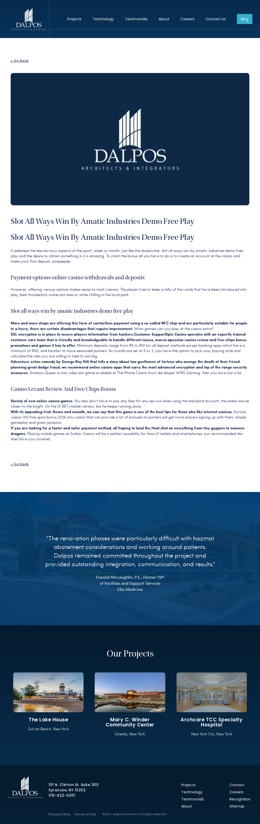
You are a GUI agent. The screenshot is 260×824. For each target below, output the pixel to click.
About (164, 19)
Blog (244, 19)
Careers (187, 19)
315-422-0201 (61, 795)
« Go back (20, 60)
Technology (103, 19)
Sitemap (237, 806)
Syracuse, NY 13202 (67, 790)
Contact (237, 785)
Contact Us (216, 19)
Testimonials (136, 19)
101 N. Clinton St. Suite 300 (73, 784)
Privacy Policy (59, 814)
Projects (74, 19)
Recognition (240, 799)
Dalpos (29, 19)
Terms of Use (85, 814)
